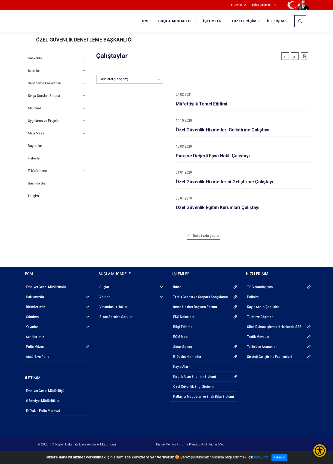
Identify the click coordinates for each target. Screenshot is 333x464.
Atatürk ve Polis (37, 357)
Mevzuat (34, 108)
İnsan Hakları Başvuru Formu (195, 307)
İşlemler (34, 71)
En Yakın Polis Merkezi (43, 411)
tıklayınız (261, 457)
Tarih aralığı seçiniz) (113, 79)
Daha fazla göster (206, 236)
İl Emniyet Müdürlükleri (43, 401)
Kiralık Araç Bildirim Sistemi (194, 376)
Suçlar (104, 287)
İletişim (33, 196)
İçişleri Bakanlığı (261, 4)
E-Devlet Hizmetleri (187, 357)
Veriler (104, 297)
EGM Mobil (181, 337)
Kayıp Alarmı (182, 367)
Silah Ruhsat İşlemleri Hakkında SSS (274, 327)
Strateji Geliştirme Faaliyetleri (269, 357)
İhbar (177, 287)
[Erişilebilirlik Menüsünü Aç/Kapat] (319, 450)
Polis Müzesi (36, 347)
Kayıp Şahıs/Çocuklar (263, 307)
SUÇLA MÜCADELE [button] (175, 21)
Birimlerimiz (35, 307)
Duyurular (35, 146)
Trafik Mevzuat (258, 337)
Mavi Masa (36, 133)
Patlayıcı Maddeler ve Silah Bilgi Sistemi (203, 396)
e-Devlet (236, 4)
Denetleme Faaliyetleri (44, 83)
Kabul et (279, 457)
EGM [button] (143, 21)
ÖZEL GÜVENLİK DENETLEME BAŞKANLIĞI (84, 40)
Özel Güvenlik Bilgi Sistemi (193, 386)
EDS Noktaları (183, 317)
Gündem (32, 317)
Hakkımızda (35, 297)
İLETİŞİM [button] (275, 21)
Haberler (34, 158)
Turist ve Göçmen (260, 317)
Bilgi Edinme (182, 327)
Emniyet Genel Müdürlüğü (45, 391)
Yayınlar (32, 327)
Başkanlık (35, 58)
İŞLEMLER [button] (212, 21)
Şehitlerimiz (35, 337)
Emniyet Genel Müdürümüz (46, 287)
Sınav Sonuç (182, 347)
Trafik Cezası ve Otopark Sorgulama (200, 297)
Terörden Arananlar (262, 347)
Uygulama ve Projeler (44, 121)
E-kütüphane (37, 171)
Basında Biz (37, 183)
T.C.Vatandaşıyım (260, 287)
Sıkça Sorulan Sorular (44, 96)
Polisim (253, 297)
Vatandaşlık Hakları (114, 307)
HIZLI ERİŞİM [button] (244, 21)
